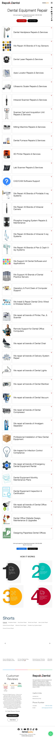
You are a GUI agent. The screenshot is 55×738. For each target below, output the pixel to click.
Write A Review (12, 715)
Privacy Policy (23, 734)
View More (13, 720)
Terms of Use (31, 734)
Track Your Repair (32, 20)
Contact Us (35, 696)
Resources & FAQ (37, 698)
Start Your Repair (21, 20)
